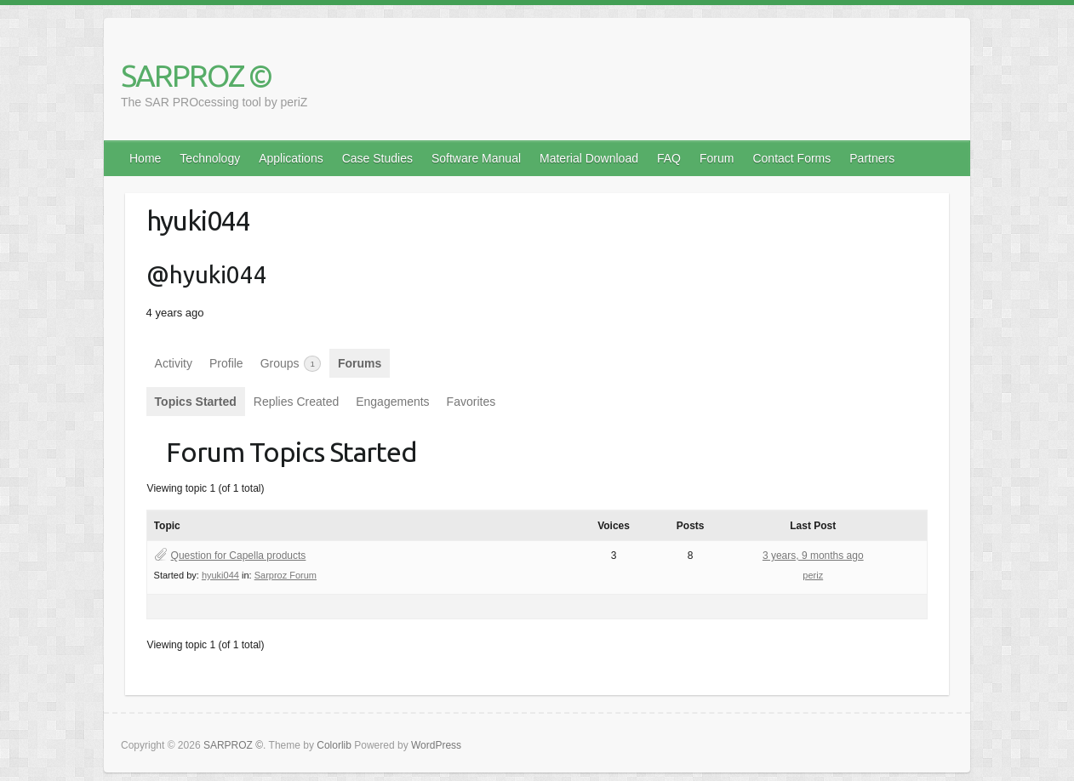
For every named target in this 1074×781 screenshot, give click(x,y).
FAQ (669, 158)
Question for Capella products (238, 556)
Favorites (471, 401)
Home (145, 158)
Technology (210, 158)
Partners (871, 158)
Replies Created (296, 401)
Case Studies (377, 158)
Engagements (392, 401)
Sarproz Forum (285, 575)
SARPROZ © (196, 75)
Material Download (589, 158)
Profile (226, 363)
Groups (290, 364)
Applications (291, 158)
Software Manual (476, 158)
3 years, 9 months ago (813, 556)
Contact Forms (791, 158)
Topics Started (196, 401)
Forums (359, 363)
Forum (717, 158)
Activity (173, 363)
